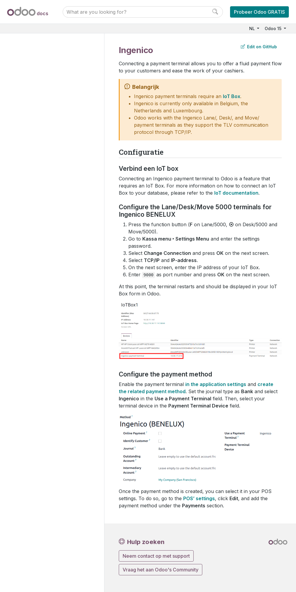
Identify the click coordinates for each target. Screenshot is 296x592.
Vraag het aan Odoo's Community (160, 570)
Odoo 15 (274, 28)
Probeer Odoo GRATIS (259, 12)
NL (252, 28)
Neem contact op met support (156, 556)
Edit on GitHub (259, 46)
